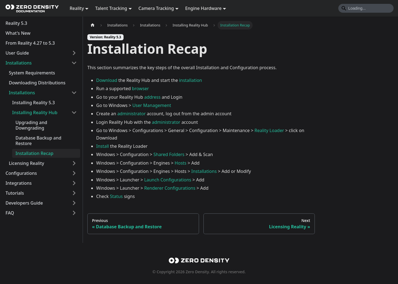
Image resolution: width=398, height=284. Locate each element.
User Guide (17, 53)
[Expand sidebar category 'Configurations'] (74, 173)
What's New (18, 33)
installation (190, 80)
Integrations (19, 183)
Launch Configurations (167, 180)
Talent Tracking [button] (111, 8)
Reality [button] (77, 8)
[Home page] (92, 25)
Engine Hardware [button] (203, 8)
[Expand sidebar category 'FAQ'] (74, 212)
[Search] (366, 8)
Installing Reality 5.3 (33, 103)
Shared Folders (168, 154)
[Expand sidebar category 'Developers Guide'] (74, 203)
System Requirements (32, 73)
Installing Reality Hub (34, 112)
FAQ (10, 213)
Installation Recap (34, 153)
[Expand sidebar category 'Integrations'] (74, 183)
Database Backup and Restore (38, 140)
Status (116, 196)
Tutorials (15, 193)
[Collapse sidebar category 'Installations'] (74, 62)
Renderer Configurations (169, 188)
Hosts (181, 163)
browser (140, 88)
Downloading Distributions (37, 83)
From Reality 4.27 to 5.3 (30, 43)
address (152, 97)
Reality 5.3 (16, 23)
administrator (131, 114)
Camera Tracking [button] (156, 8)
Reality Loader (269, 130)
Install (102, 146)
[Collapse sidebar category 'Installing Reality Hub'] (74, 112)
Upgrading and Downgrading (31, 125)
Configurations (21, 173)
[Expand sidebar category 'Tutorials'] (74, 193)
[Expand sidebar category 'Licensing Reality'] (74, 163)
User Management (151, 105)
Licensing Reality (26, 163)
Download (106, 80)
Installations (19, 63)
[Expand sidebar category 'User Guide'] (74, 53)
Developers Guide (24, 203)
